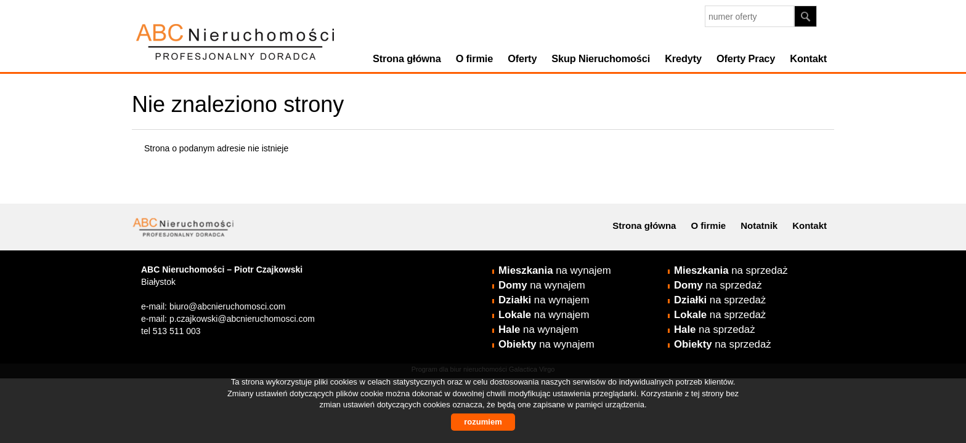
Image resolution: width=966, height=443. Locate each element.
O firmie (474, 58)
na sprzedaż (731, 270)
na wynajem (554, 270)
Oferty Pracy (745, 58)
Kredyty (683, 58)
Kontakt (808, 58)
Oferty (522, 58)
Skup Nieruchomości (600, 58)
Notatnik (759, 225)
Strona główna (407, 58)
